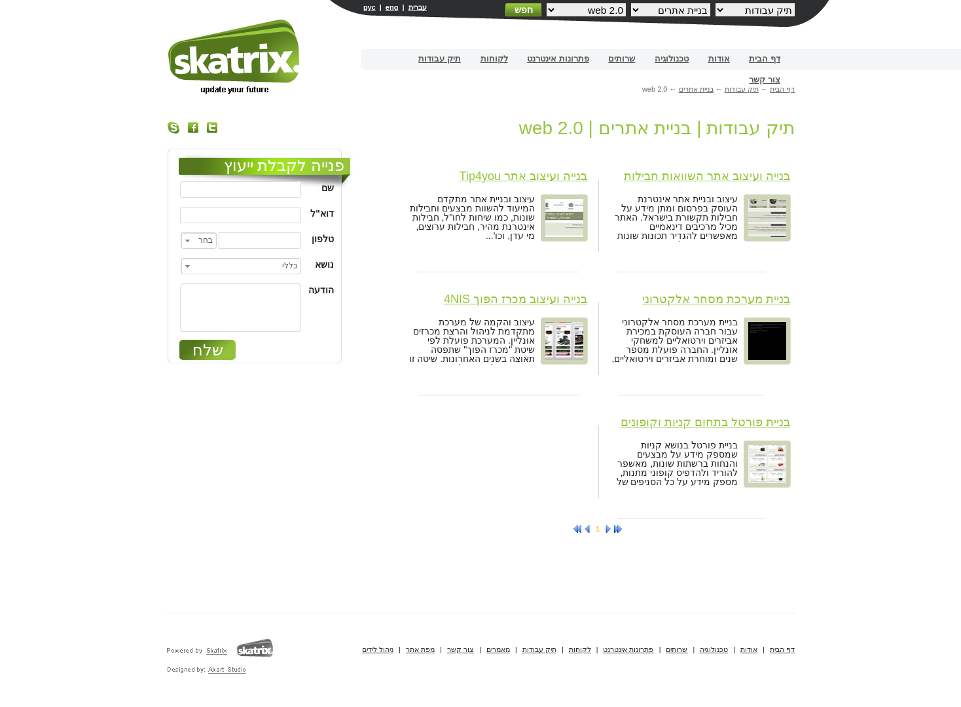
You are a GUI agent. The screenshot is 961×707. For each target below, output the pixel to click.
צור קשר (764, 79)
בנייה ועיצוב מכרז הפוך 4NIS (515, 299)
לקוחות (494, 58)
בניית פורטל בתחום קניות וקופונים (705, 422)
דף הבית (764, 58)
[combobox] (199, 240)
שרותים (621, 58)
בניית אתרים (234, 57)
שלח (207, 350)
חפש (524, 10)
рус (369, 7)
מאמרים (498, 649)
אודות (719, 58)
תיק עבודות (439, 58)
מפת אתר (420, 649)
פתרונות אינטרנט (558, 58)
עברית (417, 7)
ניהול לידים (377, 649)
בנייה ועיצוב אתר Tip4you (523, 176)
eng (392, 7)
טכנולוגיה (672, 58)
